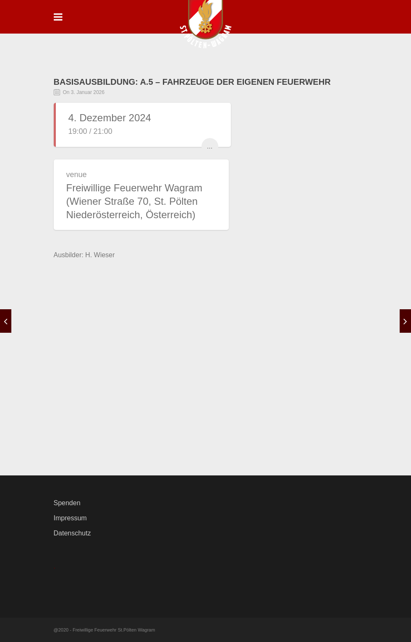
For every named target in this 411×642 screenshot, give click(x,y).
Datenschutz (72, 533)
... (209, 146)
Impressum (70, 518)
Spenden (67, 502)
